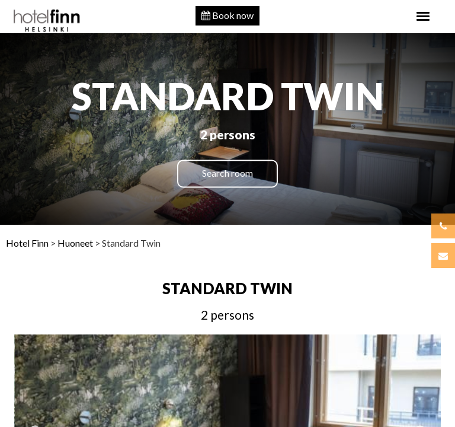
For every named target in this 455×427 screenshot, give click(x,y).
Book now (227, 15)
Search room (227, 173)
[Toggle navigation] (423, 16)
